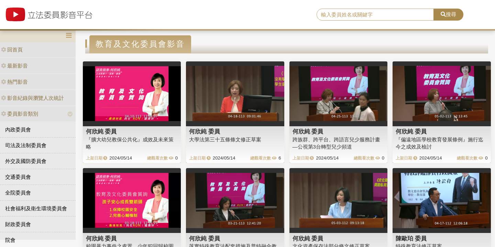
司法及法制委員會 (25, 145)
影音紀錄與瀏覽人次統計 (32, 98)
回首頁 (12, 49)
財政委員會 (18, 224)
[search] (375, 15)
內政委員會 (18, 129)
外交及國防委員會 (25, 161)
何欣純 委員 (101, 131)
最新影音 (14, 66)
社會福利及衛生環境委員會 (36, 208)
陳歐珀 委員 (411, 238)
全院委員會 (18, 193)
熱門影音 (14, 82)
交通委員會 (18, 177)
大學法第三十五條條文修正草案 (225, 139)
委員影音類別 (19, 114)
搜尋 (448, 14)
